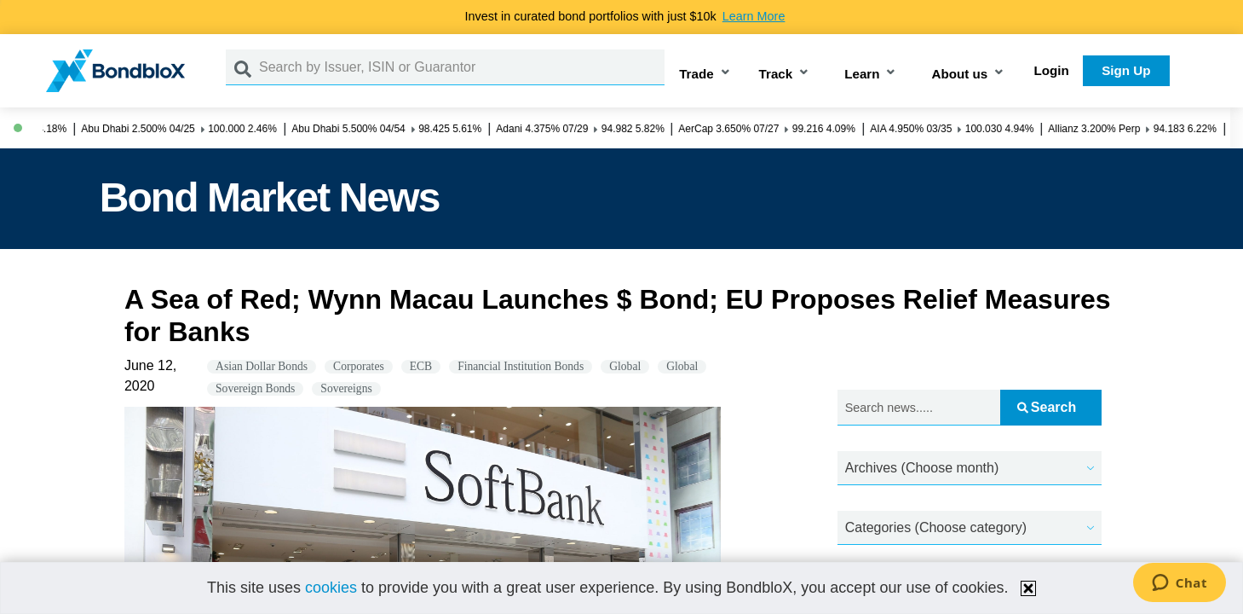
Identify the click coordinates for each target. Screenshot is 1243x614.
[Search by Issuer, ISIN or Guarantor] (462, 67)
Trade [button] (696, 74)
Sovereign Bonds (255, 388)
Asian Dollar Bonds (262, 366)
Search (1046, 407)
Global (625, 366)
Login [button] (1051, 70)
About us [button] (959, 74)
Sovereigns (345, 388)
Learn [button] (861, 74)
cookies (331, 587)
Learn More (754, 16)
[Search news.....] (918, 408)
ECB (421, 366)
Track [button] (776, 74)
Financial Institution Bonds (520, 366)
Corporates (358, 366)
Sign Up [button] (1126, 70)
